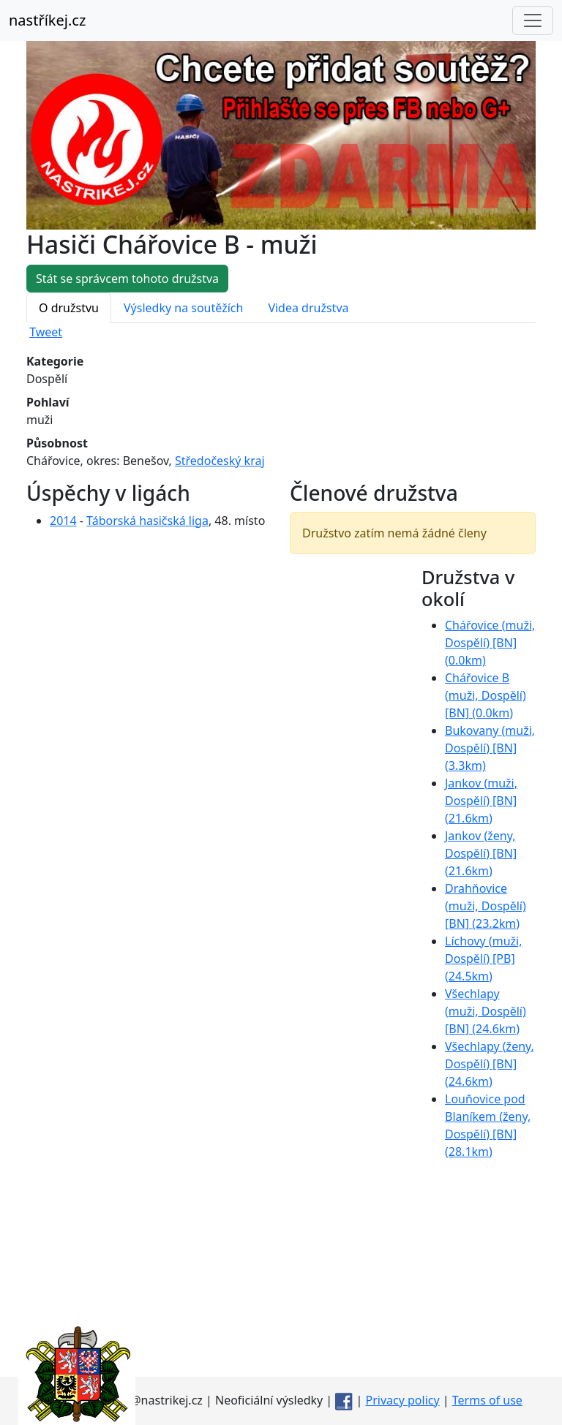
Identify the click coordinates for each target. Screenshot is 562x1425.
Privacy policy (403, 1400)
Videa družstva (308, 308)
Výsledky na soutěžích (183, 308)
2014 (63, 521)
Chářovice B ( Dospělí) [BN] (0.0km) (485, 695)
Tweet (45, 332)
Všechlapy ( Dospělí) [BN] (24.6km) (485, 1011)
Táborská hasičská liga (147, 521)
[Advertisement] (281, 1274)
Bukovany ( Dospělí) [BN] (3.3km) (490, 748)
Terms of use (487, 1400)
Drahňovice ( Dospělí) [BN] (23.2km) (485, 905)
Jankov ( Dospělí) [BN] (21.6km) (481, 800)
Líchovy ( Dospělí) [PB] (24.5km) (483, 958)
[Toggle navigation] (532, 20)
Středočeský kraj (220, 461)
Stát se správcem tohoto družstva (127, 279)
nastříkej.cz (47, 20)
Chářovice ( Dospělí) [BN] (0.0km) (490, 642)
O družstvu (69, 308)
